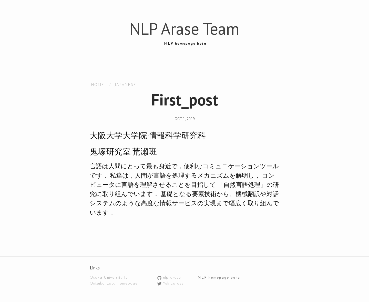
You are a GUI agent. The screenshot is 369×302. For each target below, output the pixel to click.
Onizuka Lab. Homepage (114, 284)
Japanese (125, 85)
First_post (184, 99)
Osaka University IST (110, 278)
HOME (97, 85)
